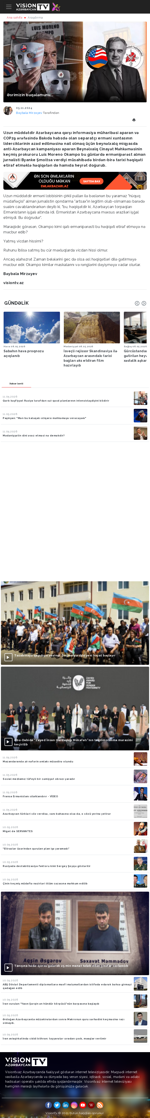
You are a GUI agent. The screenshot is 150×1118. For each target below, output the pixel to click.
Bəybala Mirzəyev (29, 113)
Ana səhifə (14, 17)
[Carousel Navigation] (140, 303)
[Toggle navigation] (8, 6)
